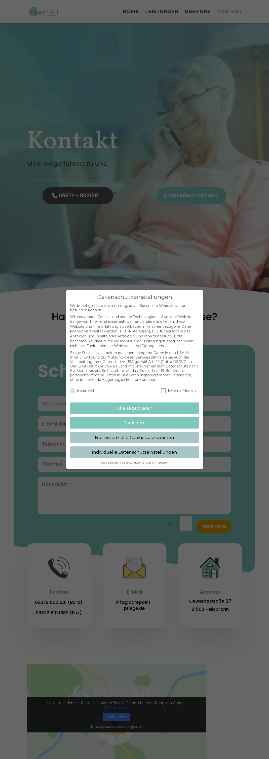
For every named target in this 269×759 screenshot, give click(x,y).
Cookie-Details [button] (110, 458)
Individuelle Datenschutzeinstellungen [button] (134, 447)
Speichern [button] (134, 418)
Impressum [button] (161, 458)
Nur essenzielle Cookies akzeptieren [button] (134, 432)
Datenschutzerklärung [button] (137, 458)
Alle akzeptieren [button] (135, 403)
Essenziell (82, 386)
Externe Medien (178, 386)
